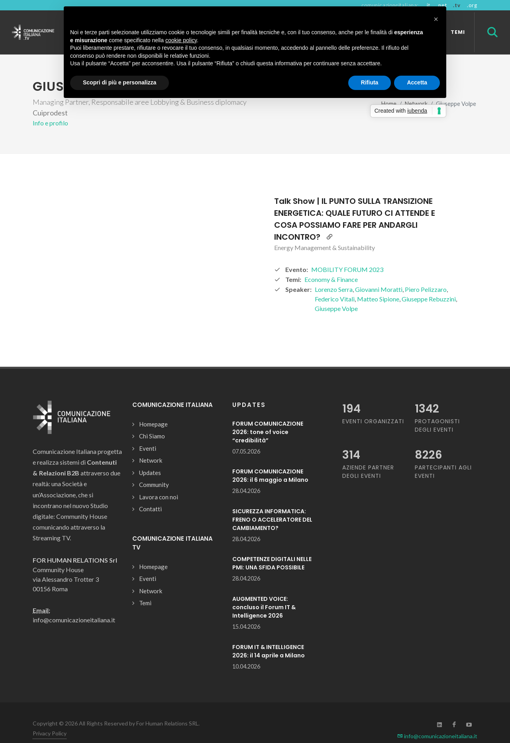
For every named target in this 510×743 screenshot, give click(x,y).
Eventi (147, 434)
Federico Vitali (335, 285)
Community (154, 470)
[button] (436, 19)
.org (472, 5)
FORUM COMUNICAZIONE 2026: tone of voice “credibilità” (267, 418)
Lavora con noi (158, 483)
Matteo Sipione (378, 285)
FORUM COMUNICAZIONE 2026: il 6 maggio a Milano (270, 462)
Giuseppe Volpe (336, 294)
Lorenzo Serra (334, 275)
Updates (150, 458)
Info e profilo (50, 109)
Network (150, 446)
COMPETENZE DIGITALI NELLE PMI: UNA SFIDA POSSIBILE (272, 549)
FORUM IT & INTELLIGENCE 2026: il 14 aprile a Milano (268, 637)
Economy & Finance (331, 265)
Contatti (150, 495)
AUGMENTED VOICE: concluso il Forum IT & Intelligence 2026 (264, 593)
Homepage (153, 410)
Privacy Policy (50, 719)
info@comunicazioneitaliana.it (437, 722)
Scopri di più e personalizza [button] (119, 82)
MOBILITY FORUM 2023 (347, 255)
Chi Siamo (152, 422)
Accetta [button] (417, 82)
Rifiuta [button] (370, 82)
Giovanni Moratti (378, 275)
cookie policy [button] (181, 40)
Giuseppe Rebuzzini (429, 285)
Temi (145, 588)
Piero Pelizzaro (426, 275)
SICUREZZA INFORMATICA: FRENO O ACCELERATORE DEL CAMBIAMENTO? (272, 505)
